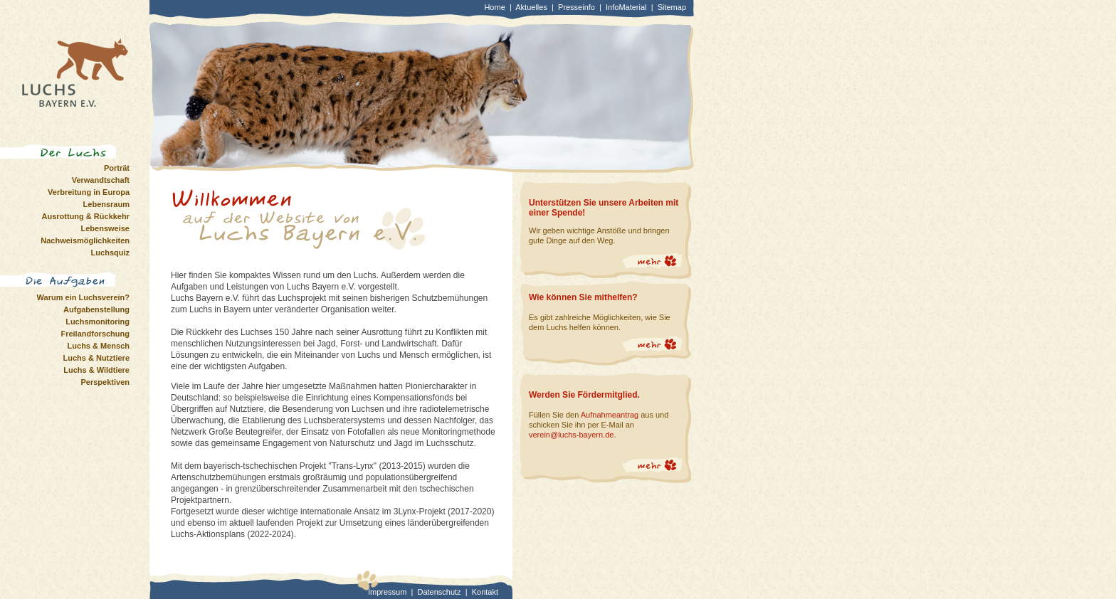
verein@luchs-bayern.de (571, 434)
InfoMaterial (626, 7)
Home (494, 7)
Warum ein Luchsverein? (83, 297)
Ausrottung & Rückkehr (86, 216)
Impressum (387, 592)
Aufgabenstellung (96, 309)
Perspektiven (105, 382)
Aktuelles (531, 7)
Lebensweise (105, 228)
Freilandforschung (95, 333)
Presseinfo (576, 7)
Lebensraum (106, 204)
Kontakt (485, 592)
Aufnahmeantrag (609, 414)
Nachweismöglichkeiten (85, 240)
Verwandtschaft (101, 180)
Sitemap (672, 7)
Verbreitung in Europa (89, 192)
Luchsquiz (110, 252)
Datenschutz (438, 592)
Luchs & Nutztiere (96, 358)
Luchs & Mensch (99, 345)
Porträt (117, 168)
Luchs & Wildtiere (96, 370)
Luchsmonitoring (97, 321)
